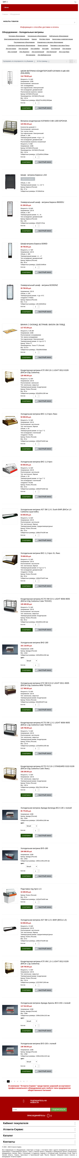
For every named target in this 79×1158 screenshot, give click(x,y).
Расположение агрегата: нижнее (32, 92)
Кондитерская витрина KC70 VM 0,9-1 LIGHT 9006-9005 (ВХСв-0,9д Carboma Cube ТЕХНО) (45, 600)
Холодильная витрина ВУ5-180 (34, 848)
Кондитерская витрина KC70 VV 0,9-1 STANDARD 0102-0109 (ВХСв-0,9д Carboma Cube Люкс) (47, 767)
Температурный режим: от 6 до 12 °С (33, 568)
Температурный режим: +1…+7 (31, 256)
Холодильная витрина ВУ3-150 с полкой (38, 1044)
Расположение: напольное (30, 83)
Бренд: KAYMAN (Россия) (29, 94)
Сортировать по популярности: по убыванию (19, 61)
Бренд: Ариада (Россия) (29, 651)
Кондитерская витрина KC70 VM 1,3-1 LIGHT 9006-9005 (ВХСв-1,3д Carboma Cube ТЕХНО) (45, 724)
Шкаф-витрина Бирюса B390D (34, 244)
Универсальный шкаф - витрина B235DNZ (39, 285)
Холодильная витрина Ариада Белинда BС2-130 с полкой (46, 808)
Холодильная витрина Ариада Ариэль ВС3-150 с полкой (45, 1003)
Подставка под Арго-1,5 (31, 889)
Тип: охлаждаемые (27, 85)
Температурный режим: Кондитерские (33, 387)
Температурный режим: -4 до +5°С (32, 295)
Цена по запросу (27, 179)
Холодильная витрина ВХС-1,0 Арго (36, 462)
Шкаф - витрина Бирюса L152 (34, 175)
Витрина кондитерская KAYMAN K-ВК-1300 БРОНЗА (44, 121)
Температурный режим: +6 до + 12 (32, 137)
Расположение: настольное (30, 424)
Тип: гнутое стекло (27, 131)
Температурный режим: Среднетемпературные (37, 526)
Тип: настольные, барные (29, 426)
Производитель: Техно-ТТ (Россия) (32, 345)
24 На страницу (43, 61)
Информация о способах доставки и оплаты (39, 27)
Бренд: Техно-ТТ (26, 343)
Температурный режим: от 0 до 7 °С (33, 430)
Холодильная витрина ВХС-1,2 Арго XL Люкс (40, 553)
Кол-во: (23, 103)
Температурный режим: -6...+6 (31, 215)
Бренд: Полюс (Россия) (28, 389)
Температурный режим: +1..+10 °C (32, 185)
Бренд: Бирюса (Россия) (29, 187)
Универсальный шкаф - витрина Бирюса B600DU (42, 202)
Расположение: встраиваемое (31, 335)
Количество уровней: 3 (28, 127)
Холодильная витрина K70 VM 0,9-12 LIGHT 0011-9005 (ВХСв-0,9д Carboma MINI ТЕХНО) (45, 684)
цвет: (22, 657)
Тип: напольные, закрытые (30, 385)
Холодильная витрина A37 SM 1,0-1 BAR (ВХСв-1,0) (44, 920)
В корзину (26, 108)
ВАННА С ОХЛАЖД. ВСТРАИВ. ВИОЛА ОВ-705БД (43, 325)
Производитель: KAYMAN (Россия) (32, 96)
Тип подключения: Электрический (32, 88)
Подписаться (58, 1109)
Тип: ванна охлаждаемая (29, 337)
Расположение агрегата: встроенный (33, 142)
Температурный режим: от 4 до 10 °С (33, 341)
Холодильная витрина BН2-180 (34, 643)
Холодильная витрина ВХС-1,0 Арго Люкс (39, 414)
